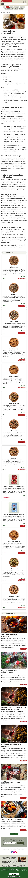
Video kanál (22, 7)
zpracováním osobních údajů (20, 844)
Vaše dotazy (21, 8)
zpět (14, 833)
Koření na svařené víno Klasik (10, 126)
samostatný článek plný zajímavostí (15, 247)
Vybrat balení (22, 278)
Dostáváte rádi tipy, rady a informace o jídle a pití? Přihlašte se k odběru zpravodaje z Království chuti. (14, 839)
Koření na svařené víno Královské (11, 134)
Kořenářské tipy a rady (9, 8)
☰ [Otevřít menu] (2, 4)
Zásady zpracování (16, 876)
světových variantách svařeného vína (17, 189)
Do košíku (23, 525)
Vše (4, 7)
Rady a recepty (3, 12)
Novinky (7, 7)
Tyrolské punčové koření (6, 165)
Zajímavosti (17, 7)
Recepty (11, 7)
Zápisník (16, 8)
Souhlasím (14, 874)
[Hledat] (25, 4)
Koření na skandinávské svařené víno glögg (13, 145)
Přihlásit (23, 2)
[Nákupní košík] (25, 1)
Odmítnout (10, 876)
